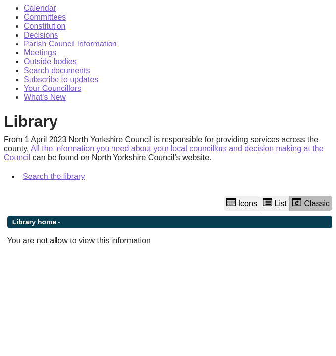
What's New (45, 97)
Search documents (57, 70)
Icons (241, 203)
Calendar (40, 8)
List (275, 203)
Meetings (40, 52)
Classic (311, 203)
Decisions (41, 35)
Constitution (45, 26)
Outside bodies (50, 61)
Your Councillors (52, 88)
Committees (45, 17)
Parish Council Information (70, 44)
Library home (34, 222)
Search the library (54, 176)
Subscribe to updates (61, 79)
